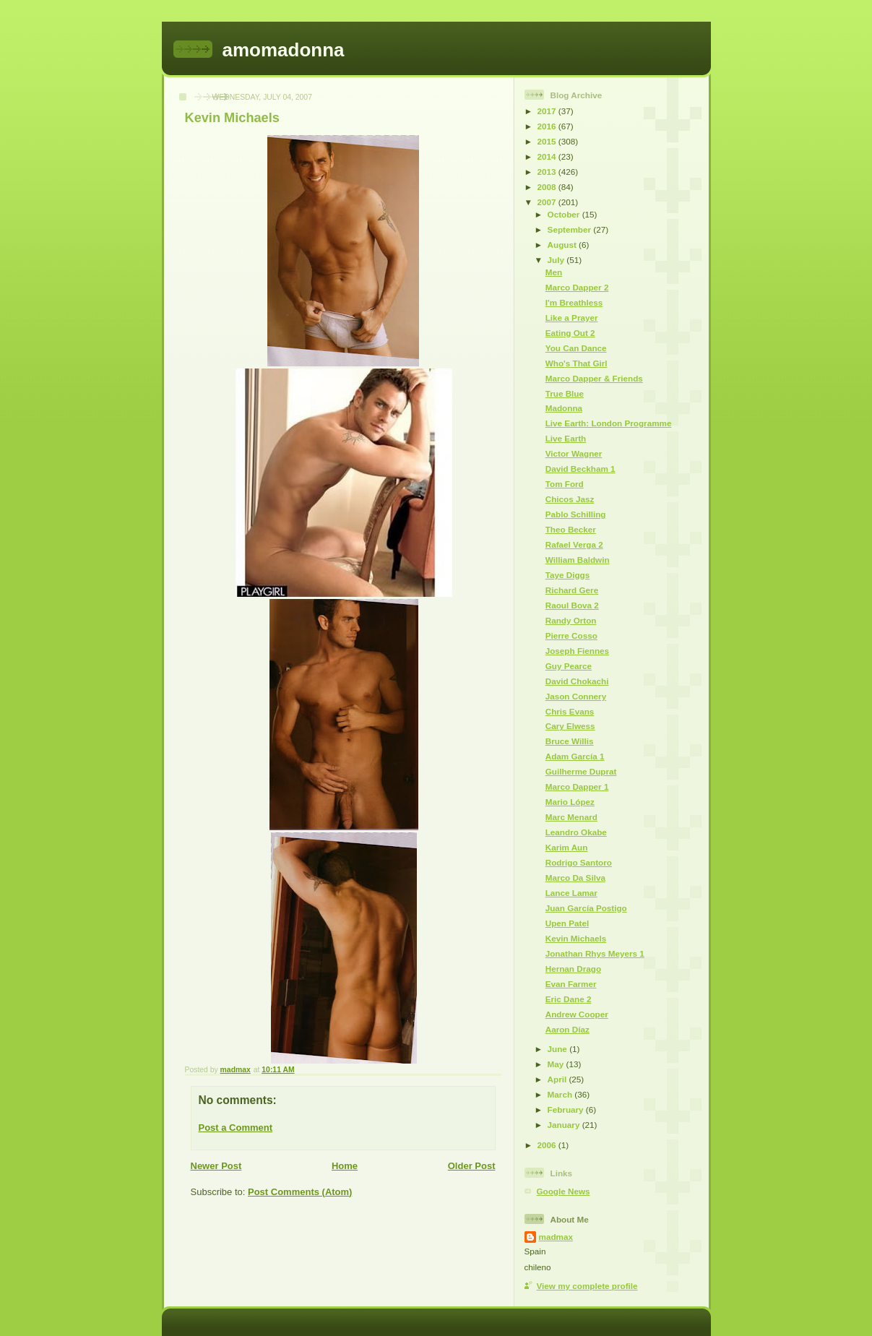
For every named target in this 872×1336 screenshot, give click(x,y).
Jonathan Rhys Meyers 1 (594, 953)
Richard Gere (571, 590)
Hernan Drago (573, 968)
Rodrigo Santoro (578, 862)
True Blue (564, 393)
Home (345, 1165)
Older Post (472, 1165)
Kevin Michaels (575, 938)
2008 (548, 186)
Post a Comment (236, 1127)
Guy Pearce (568, 666)
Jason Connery (575, 696)
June (559, 1048)
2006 (548, 1145)
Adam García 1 (575, 756)
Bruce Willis (569, 741)
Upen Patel (567, 923)
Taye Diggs (567, 574)
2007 (548, 202)
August (563, 244)
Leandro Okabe (576, 832)
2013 (548, 171)
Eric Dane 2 (568, 999)
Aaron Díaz (567, 1029)
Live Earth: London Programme (608, 423)
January (565, 1124)
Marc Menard (571, 817)
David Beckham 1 (580, 468)
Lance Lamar (571, 892)
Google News (563, 1191)
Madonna (563, 408)
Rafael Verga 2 (574, 544)
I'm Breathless (574, 302)
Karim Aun (566, 847)
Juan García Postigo (586, 908)
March (561, 1094)
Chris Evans (570, 711)
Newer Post (216, 1165)
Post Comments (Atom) (300, 1191)
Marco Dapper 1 (577, 786)
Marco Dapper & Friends (594, 378)
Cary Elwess (570, 726)
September (571, 229)
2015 (548, 141)
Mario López (570, 801)
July (557, 259)
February (567, 1109)
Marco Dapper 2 (577, 287)
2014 (548, 156)
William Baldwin (577, 559)
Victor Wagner (574, 453)
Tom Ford (564, 483)
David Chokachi (577, 681)
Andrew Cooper (576, 1014)
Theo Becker (570, 529)
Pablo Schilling (575, 514)
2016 (548, 126)
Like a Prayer (571, 317)
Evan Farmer (571, 983)
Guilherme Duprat (581, 771)
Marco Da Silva (575, 877)
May (557, 1064)
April (558, 1079)
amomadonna (284, 50)
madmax (556, 1236)
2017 (548, 111)
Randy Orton (571, 620)
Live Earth (566, 438)
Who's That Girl (576, 363)
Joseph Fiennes (577, 650)
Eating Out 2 (570, 332)
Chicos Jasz (570, 499)
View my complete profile (587, 1285)
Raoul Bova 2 (572, 605)
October (565, 214)
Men (553, 272)
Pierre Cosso (571, 635)
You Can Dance (576, 348)
